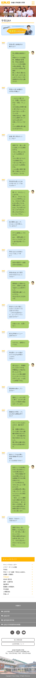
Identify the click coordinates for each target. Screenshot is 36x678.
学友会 (5, 569)
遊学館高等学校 (8, 620)
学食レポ (6, 594)
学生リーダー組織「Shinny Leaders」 (14, 572)
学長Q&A (6, 577)
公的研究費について (18, 644)
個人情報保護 (18, 640)
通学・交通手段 (8, 582)
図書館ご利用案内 (8, 587)
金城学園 (6, 611)
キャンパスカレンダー (10, 564)
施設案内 (6, 584)
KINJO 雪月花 (7, 579)
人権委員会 (6, 591)
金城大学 (6, 616)
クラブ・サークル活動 (10, 567)
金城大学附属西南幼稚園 (11, 624)
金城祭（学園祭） (8, 574)
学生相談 (6, 589)
